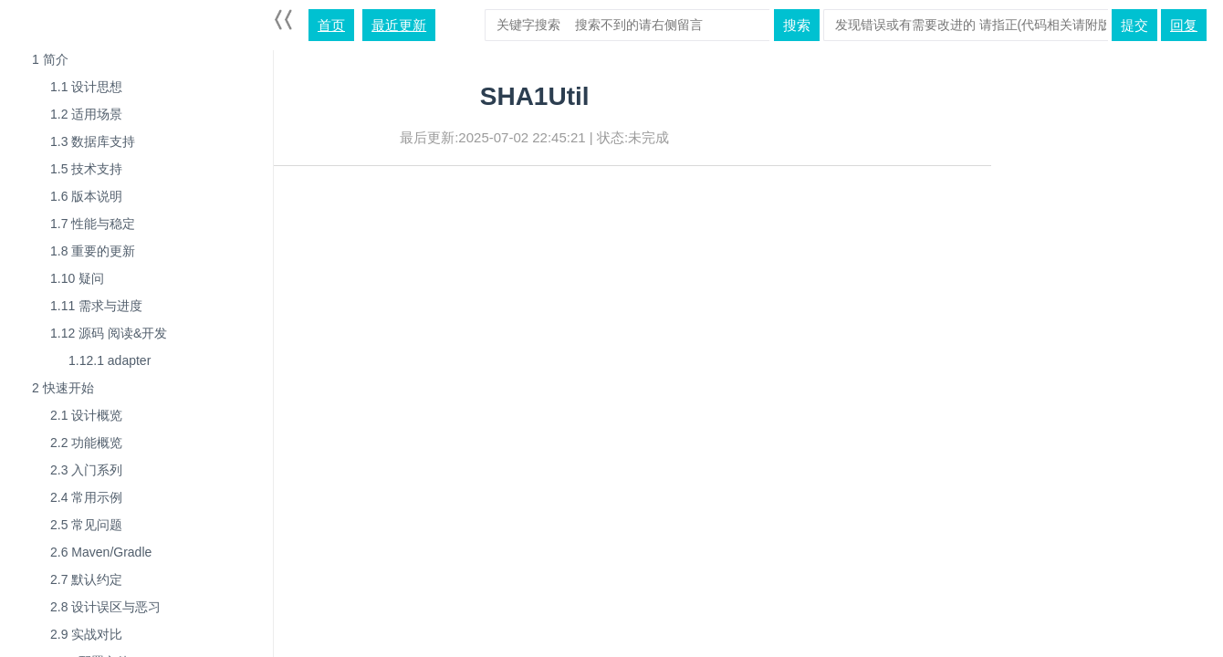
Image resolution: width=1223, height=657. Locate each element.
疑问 (77, 278)
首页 (331, 25)
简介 (50, 59)
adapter (109, 360)
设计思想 (86, 86)
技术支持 (86, 169)
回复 (1183, 25)
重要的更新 (92, 251)
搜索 (796, 25)
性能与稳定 (92, 223)
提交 (1134, 25)
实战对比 (86, 634)
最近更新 (398, 25)
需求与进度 (96, 305)
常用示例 (86, 497)
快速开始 (63, 388)
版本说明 (86, 196)
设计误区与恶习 (105, 607)
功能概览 (86, 442)
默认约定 (86, 579)
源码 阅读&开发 (108, 333)
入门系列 (86, 470)
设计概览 (86, 415)
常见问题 (86, 524)
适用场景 (86, 114)
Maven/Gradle (101, 552)
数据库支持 (92, 141)
